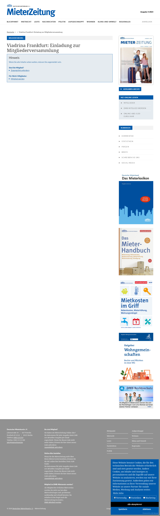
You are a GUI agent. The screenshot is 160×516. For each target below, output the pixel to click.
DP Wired (154, 513)
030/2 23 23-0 (18, 437)
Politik (62, 22)
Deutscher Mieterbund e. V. (22, 508)
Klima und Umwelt (107, 22)
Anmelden (147, 22)
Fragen (125, 147)
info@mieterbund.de (15, 442)
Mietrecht (26, 22)
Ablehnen (147, 509)
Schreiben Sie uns (131, 157)
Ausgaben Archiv (131, 89)
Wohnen (91, 22)
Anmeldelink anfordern (53, 447)
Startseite (10, 32)
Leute (37, 22)
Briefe (125, 152)
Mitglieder (129, 103)
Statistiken (127, 141)
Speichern (122, 509)
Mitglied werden (17, 79)
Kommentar (128, 136)
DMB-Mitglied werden (135, 108)
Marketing (149, 497)
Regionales (124, 22)
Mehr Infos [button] (118, 493)
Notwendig (120, 497)
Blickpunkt (12, 22)
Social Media (128, 163)
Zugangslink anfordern (20, 70)
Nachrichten (49, 22)
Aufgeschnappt (76, 22)
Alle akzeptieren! (135, 504)
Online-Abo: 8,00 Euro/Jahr (132, 115)
